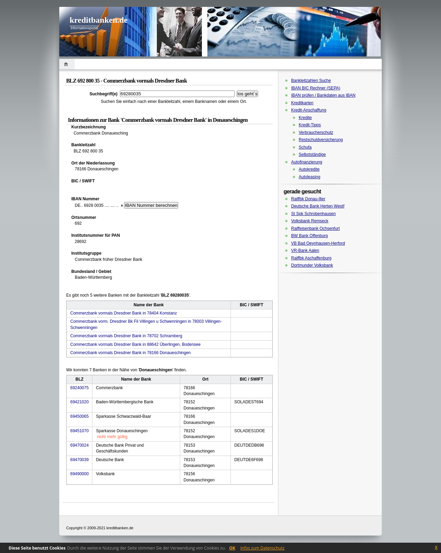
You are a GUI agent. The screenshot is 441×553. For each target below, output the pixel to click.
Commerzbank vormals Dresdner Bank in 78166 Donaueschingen (130, 352)
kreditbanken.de (98, 19)
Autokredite (309, 169)
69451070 (79, 430)
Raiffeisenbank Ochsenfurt (315, 228)
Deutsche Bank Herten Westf (318, 206)
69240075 (79, 387)
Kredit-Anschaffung (308, 110)
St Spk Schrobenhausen (313, 213)
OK (232, 548)
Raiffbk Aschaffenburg (311, 258)
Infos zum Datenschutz (262, 548)
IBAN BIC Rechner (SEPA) (315, 88)
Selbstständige (312, 154)
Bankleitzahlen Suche (311, 80)
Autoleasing (309, 176)
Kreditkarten (302, 102)
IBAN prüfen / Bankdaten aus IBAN (323, 95)
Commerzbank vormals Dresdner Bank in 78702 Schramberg (126, 335)
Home (67, 64)
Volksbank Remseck (309, 221)
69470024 (79, 445)
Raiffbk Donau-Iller (308, 198)
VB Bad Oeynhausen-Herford (318, 243)
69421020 (79, 402)
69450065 (79, 416)
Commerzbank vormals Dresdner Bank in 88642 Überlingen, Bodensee (135, 344)
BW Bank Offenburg (309, 235)
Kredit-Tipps (310, 125)
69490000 (79, 473)
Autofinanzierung (306, 162)
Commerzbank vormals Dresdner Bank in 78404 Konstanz (123, 313)
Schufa (305, 147)
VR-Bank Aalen (305, 250)
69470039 (79, 459)
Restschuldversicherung (321, 139)
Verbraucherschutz (316, 132)
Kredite (305, 117)
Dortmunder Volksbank (312, 265)
